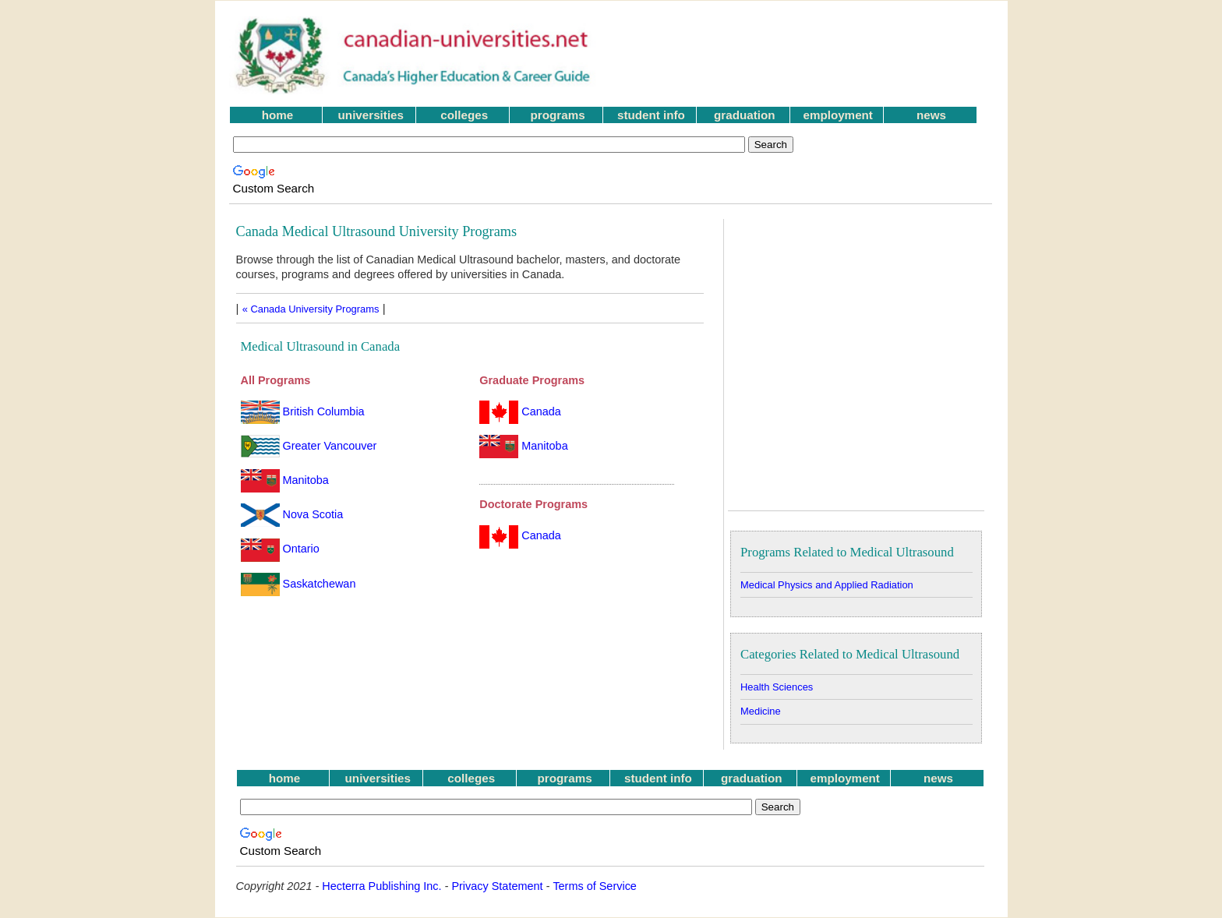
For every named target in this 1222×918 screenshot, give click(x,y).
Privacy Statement (496, 886)
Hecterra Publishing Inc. (381, 886)
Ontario (280, 548)
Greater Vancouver (309, 446)
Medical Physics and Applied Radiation (826, 585)
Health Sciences (776, 687)
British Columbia (303, 411)
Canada (520, 411)
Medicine (760, 711)
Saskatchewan (298, 583)
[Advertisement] (805, 55)
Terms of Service (595, 886)
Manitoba (285, 480)
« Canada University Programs (311, 309)
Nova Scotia (292, 514)
